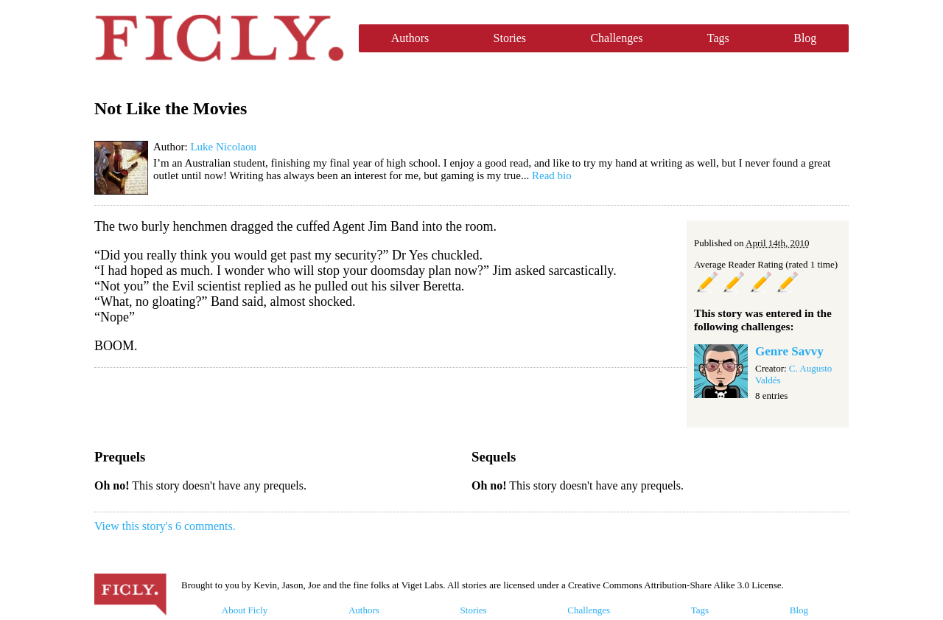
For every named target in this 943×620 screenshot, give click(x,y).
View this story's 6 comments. (165, 526)
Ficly (219, 38)
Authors (410, 38)
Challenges (616, 38)
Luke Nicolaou (223, 147)
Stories (510, 38)
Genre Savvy (789, 351)
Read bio (552, 175)
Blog (804, 38)
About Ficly (244, 610)
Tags (718, 38)
